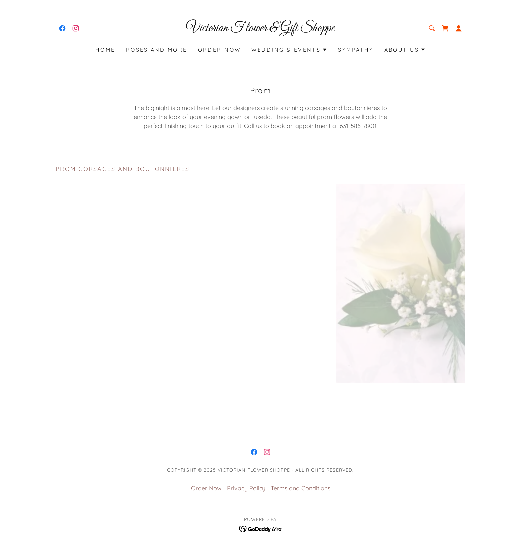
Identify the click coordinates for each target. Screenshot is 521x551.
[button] (458, 28)
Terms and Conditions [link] (300, 488)
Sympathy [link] (355, 49)
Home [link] (105, 49)
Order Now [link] (219, 49)
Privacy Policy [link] (246, 488)
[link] (62, 28)
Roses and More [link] (156, 49)
